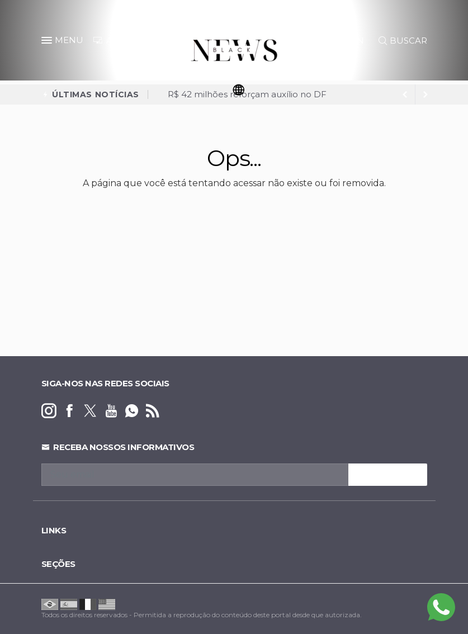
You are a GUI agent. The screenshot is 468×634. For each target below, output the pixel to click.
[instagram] (48, 411)
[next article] (405, 94)
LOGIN (344, 40)
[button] (48, 42)
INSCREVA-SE (388, 475)
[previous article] (425, 94)
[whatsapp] (131, 411)
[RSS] (152, 411)
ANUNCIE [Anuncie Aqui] (121, 40)
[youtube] (111, 411)
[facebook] (69, 411)
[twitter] (90, 411)
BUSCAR (403, 40)
